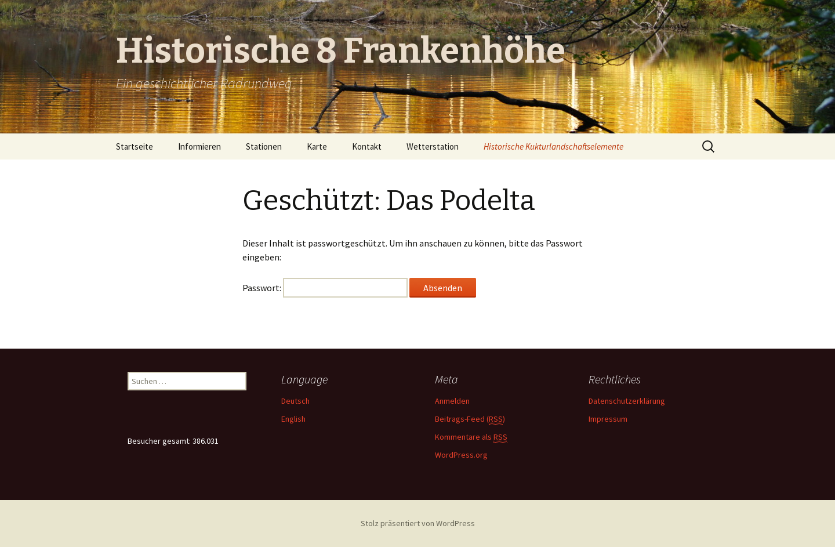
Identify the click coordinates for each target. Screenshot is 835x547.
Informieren (199, 146)
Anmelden (452, 401)
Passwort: (325, 288)
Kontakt (367, 146)
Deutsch (295, 401)
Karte (317, 146)
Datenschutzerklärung (627, 401)
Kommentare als (471, 437)
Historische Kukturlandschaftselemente (553, 146)
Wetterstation (432, 146)
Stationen (264, 146)
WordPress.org (461, 455)
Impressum (608, 419)
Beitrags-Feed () (470, 419)
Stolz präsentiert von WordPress (418, 523)
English (293, 419)
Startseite (134, 146)
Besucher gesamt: (160, 441)
